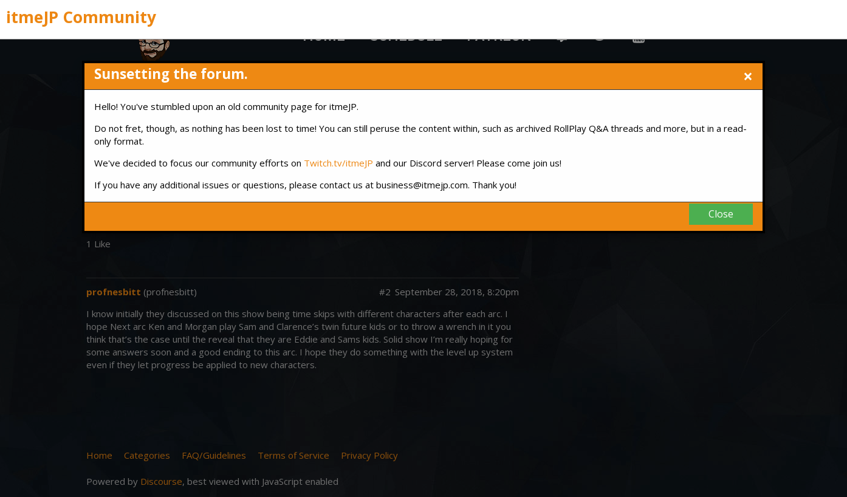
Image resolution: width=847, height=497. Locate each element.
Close (720, 214)
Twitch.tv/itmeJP (338, 163)
